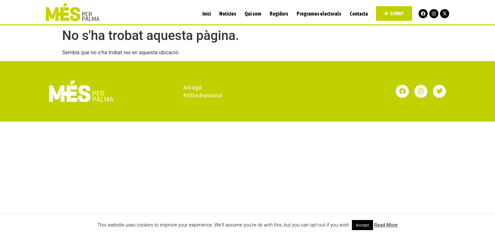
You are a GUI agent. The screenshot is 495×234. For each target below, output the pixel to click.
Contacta (359, 14)
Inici (206, 14)
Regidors (279, 14)
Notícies (227, 14)
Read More (386, 225)
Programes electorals (319, 14)
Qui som (253, 14)
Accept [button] (362, 225)
